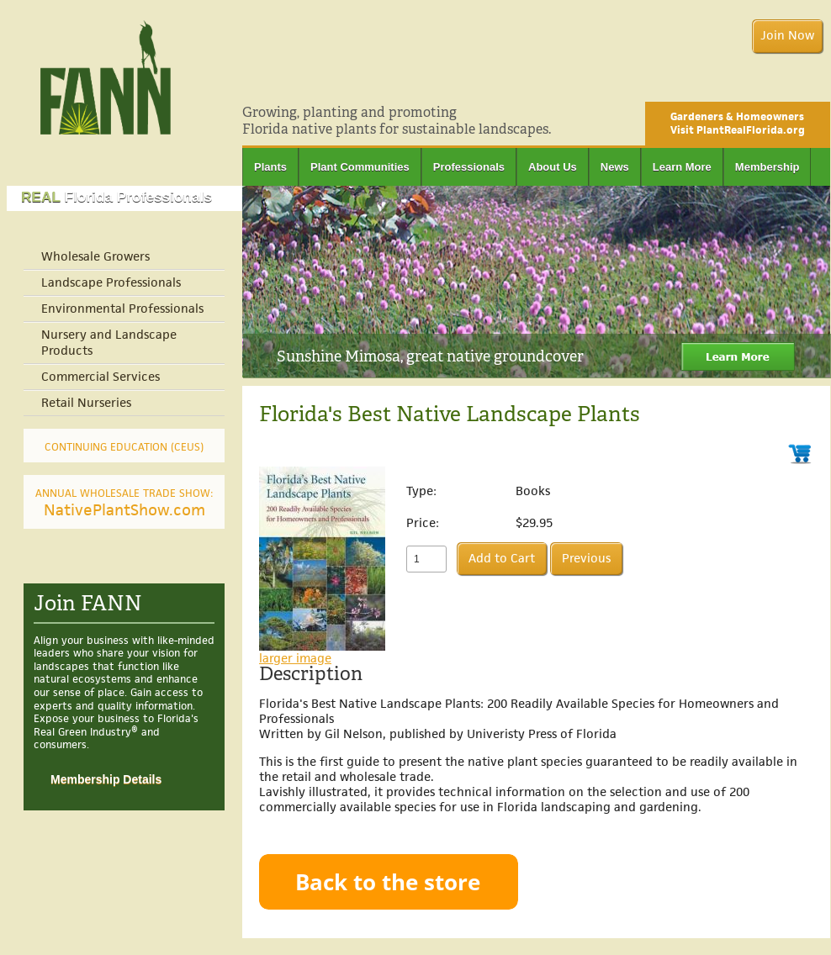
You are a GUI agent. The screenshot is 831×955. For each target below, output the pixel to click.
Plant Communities (360, 167)
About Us (552, 167)
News (615, 167)
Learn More (682, 167)
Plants (270, 167)
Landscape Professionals (111, 283)
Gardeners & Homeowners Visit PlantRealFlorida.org (737, 123)
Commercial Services (100, 377)
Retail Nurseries (86, 403)
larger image (295, 658)
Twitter (822, 81)
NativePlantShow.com (124, 504)
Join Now (787, 36)
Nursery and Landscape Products (109, 343)
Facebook (798, 81)
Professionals (469, 167)
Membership (767, 167)
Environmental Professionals (122, 309)
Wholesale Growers (95, 257)
